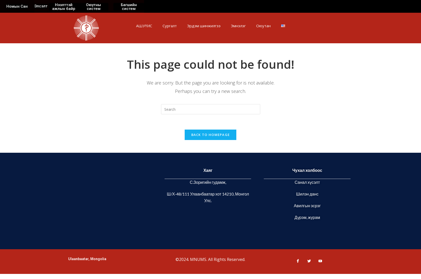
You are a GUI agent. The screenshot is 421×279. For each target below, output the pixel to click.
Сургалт (170, 25)
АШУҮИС (144, 25)
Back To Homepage (210, 134)
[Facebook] (296, 261)
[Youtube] (318, 261)
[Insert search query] (210, 109)
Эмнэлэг (238, 25)
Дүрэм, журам (307, 217)
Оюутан (263, 25)
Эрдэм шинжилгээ (204, 25)
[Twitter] (307, 261)
